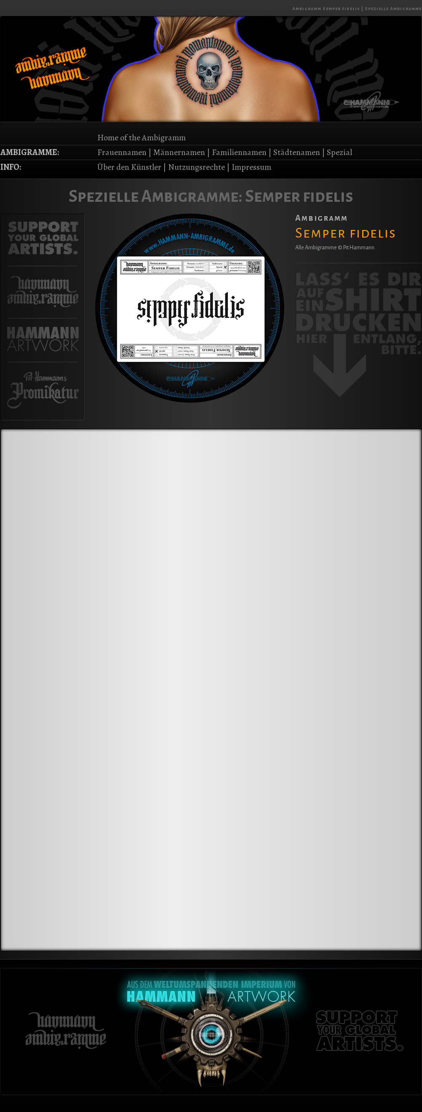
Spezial (339, 152)
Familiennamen (239, 152)
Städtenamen (296, 152)
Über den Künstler (129, 167)
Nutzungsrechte (196, 167)
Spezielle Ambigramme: (156, 196)
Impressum (251, 167)
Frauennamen (122, 152)
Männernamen (179, 152)
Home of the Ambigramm (141, 137)
